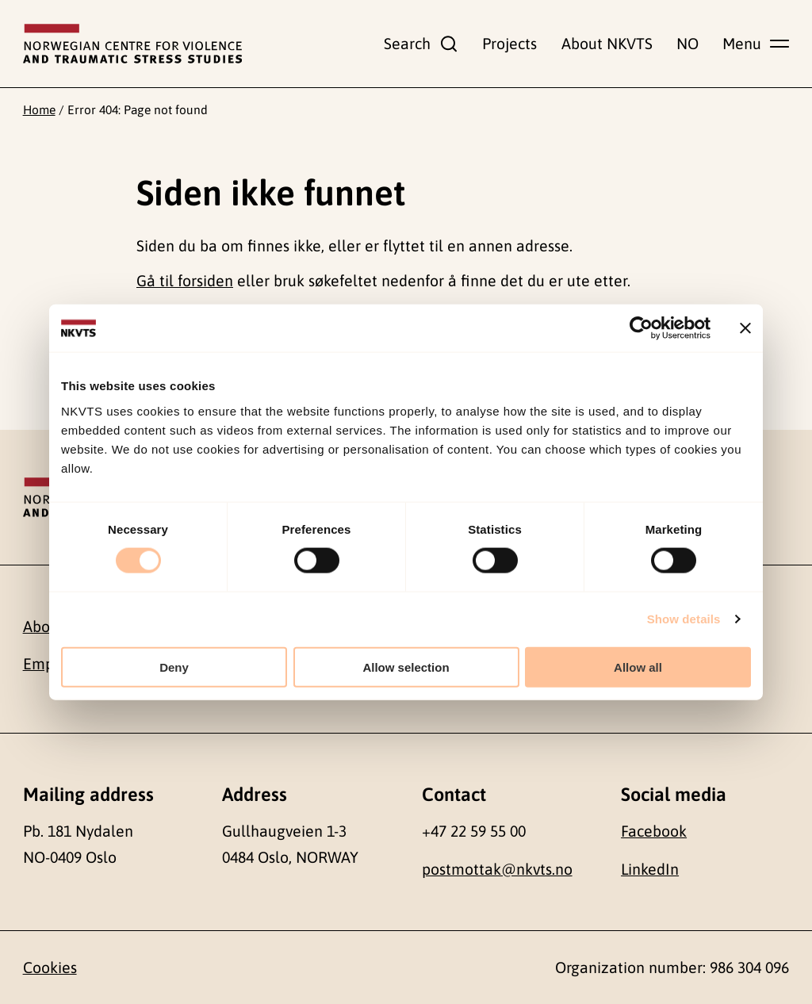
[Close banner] (745, 328)
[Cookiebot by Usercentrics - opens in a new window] (641, 328)
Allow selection (405, 666)
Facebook (654, 831)
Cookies (50, 967)
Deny (174, 666)
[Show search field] (421, 43)
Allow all (638, 666)
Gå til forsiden (184, 280)
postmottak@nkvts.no (497, 869)
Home (39, 109)
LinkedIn (650, 869)
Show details (684, 619)
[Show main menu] (755, 43)
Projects (509, 43)
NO (687, 43)
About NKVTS (607, 43)
